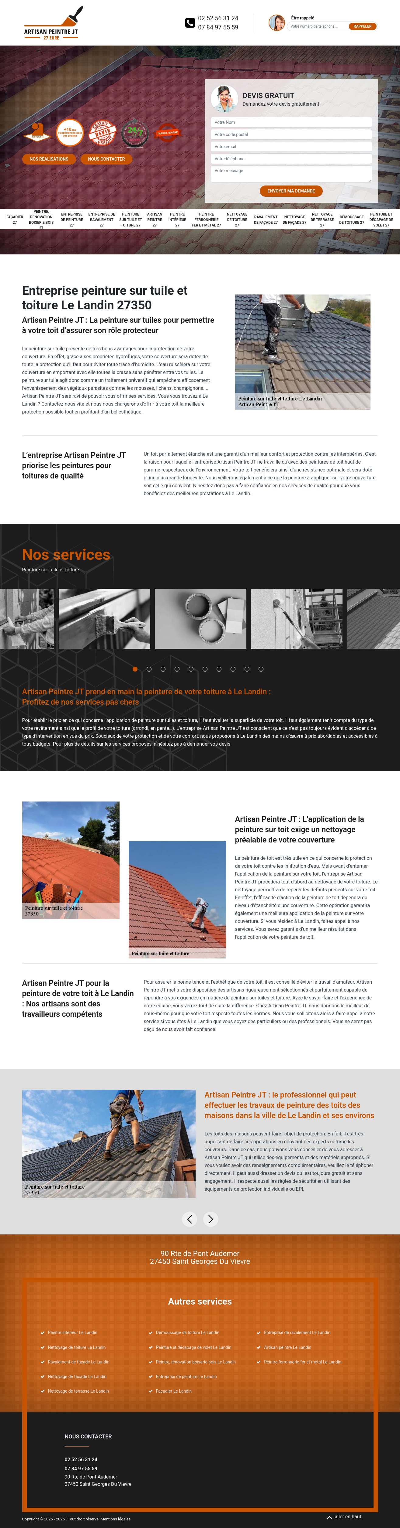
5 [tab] (191, 669)
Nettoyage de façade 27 (294, 220)
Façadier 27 (14, 220)
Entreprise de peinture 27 (72, 219)
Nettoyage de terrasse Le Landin (78, 1391)
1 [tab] (135, 669)
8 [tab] (233, 669)
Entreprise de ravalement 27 (102, 219)
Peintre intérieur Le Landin (72, 1332)
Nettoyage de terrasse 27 (322, 219)
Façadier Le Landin (174, 1391)
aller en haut (343, 1516)
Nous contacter (106, 159)
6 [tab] (205, 669)
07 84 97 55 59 (218, 27)
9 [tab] (247, 669)
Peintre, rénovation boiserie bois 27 (41, 219)
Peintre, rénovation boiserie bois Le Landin (196, 1362)
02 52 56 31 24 (218, 18)
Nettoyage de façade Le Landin (77, 1376)
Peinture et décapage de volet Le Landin (193, 1347)
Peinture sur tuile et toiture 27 (130, 219)
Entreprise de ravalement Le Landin (297, 1332)
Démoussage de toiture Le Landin (187, 1332)
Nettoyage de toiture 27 (237, 219)
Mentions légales (116, 1519)
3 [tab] (163, 669)
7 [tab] (219, 669)
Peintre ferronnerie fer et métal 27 (206, 219)
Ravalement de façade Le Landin (79, 1362)
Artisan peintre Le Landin (287, 1347)
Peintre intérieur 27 (177, 219)
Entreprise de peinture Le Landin (186, 1376)
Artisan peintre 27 (154, 219)
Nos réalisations (49, 159)
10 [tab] (261, 669)
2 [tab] (149, 669)
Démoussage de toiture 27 (351, 220)
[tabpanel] (104, 621)
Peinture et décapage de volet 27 (381, 219)
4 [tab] (177, 669)
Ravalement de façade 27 (266, 220)
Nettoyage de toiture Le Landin (77, 1347)
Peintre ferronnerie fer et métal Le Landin (302, 1362)
